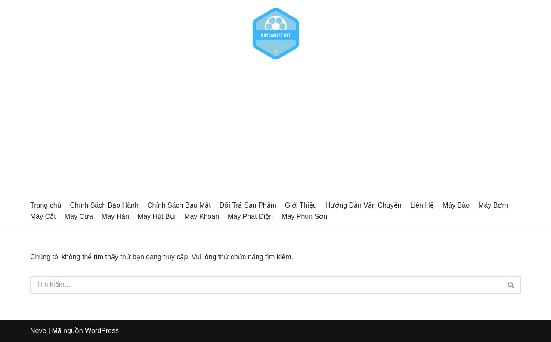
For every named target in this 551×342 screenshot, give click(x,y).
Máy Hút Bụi (157, 216)
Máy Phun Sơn (304, 216)
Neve (38, 330)
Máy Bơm (493, 205)
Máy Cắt (43, 216)
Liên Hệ (422, 205)
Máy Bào (456, 205)
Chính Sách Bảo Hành (104, 205)
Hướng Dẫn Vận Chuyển (363, 205)
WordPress (102, 330)
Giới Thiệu (301, 205)
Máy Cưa (79, 216)
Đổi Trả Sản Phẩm (248, 205)
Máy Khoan (201, 216)
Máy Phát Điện (250, 216)
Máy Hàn (115, 216)
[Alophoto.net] (275, 33)
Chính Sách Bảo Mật (179, 205)
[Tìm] (265, 285)
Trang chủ (46, 205)
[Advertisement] (275, 132)
